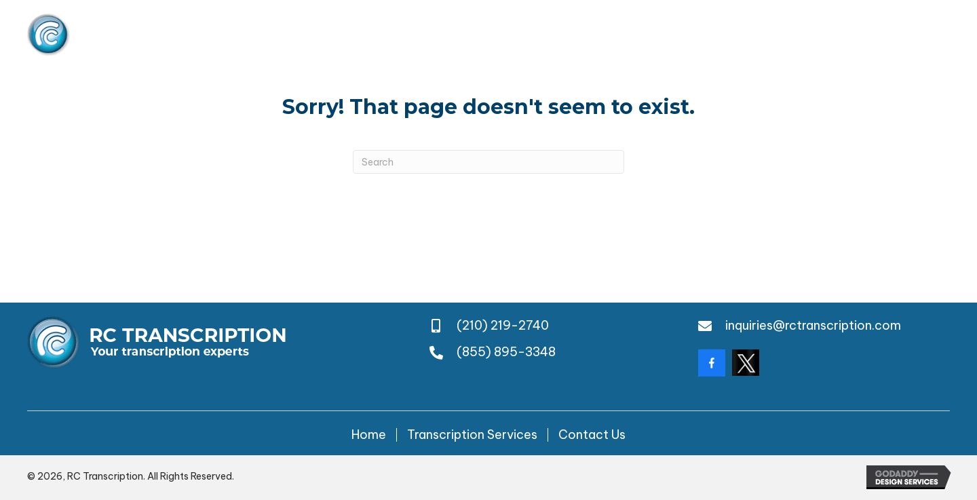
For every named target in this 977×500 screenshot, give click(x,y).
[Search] (488, 162)
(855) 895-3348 (900, 35)
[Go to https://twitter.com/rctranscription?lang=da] (745, 362)
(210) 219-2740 (723, 35)
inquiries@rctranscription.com (813, 325)
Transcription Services (472, 435)
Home (368, 435)
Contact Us (592, 435)
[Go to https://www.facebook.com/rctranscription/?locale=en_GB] (711, 363)
